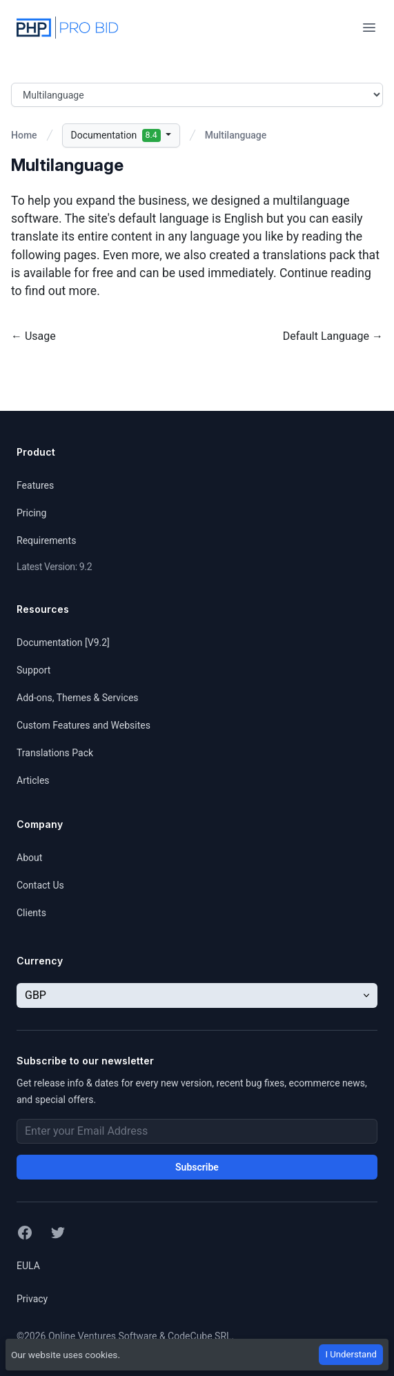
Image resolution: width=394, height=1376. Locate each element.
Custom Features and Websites (83, 725)
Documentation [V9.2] (63, 642)
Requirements (46, 540)
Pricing (31, 512)
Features (35, 485)
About (29, 857)
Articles (33, 780)
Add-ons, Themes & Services (78, 697)
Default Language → (333, 336)
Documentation (117, 135)
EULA (28, 1265)
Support (33, 670)
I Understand (351, 1354)
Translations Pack (55, 752)
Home (24, 135)
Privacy (32, 1298)
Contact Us (40, 885)
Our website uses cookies (64, 1354)
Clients (31, 912)
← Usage (33, 336)
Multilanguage (235, 135)
